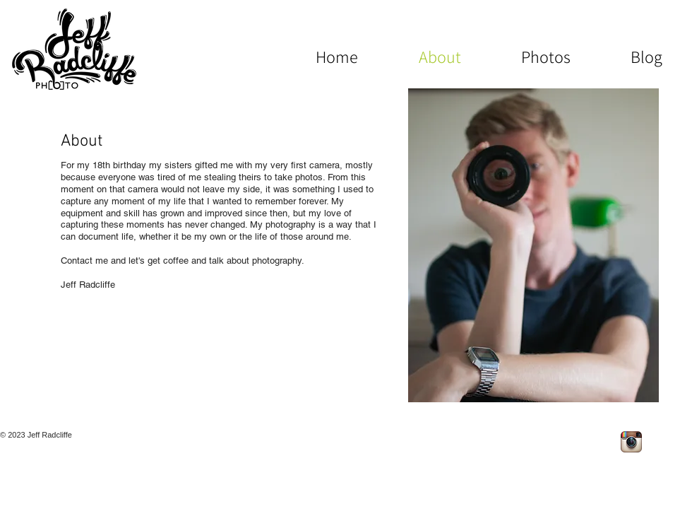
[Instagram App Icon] (631, 441)
